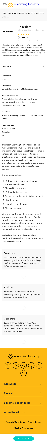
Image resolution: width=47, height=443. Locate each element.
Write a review (23, 438)
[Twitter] (16, 365)
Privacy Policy (34, 422)
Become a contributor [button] (23, 402)
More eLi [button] (23, 393)
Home (4, 13)
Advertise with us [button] (23, 412)
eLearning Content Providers (31, 13)
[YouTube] (31, 365)
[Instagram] (23, 373)
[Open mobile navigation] (5, 4)
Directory (12, 13)
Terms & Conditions (15, 422)
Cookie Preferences (23, 428)
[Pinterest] (39, 365)
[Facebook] (8, 365)
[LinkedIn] (23, 365)
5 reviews (23, 37)
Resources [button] (23, 383)
